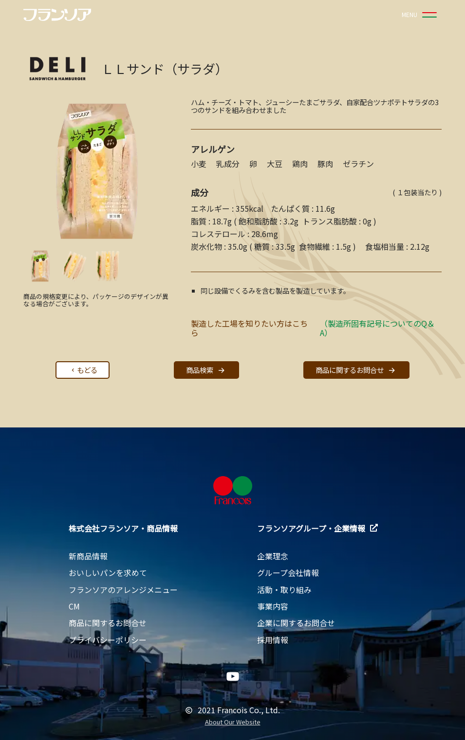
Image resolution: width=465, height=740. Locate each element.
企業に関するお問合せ (296, 622)
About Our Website (232, 722)
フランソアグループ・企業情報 (317, 528)
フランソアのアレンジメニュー (123, 589)
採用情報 (272, 639)
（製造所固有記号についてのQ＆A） (377, 328)
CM (74, 606)
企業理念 (272, 556)
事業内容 (272, 606)
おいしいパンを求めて (108, 572)
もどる (83, 370)
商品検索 (206, 370)
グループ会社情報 (288, 572)
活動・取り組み (284, 589)
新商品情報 (88, 556)
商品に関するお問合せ (356, 370)
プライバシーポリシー (108, 639)
